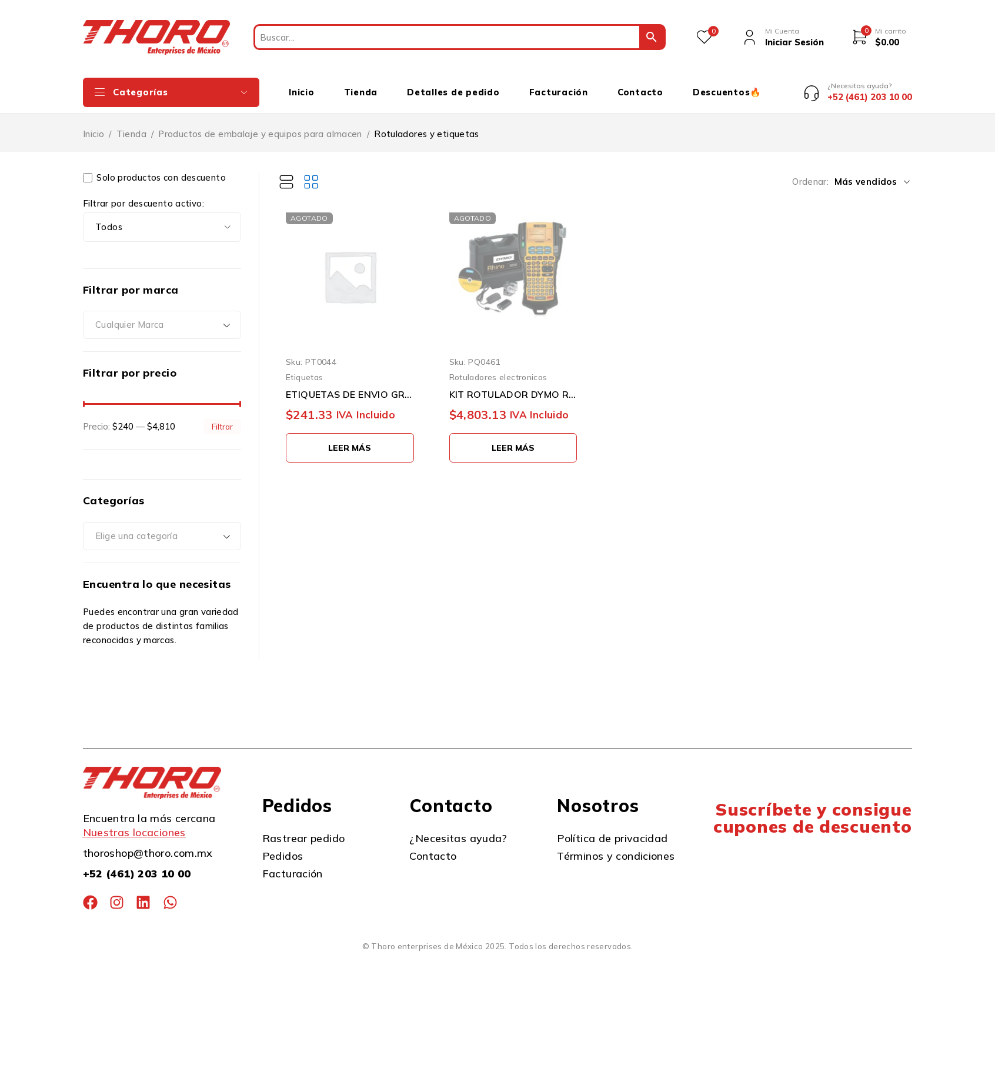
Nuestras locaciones (134, 824)
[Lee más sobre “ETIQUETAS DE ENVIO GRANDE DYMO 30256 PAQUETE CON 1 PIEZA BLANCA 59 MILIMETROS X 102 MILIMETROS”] (350, 439)
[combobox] (162, 316)
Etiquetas (304, 369)
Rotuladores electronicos (498, 369)
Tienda (131, 125)
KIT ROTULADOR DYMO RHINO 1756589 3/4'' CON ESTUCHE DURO (513, 385)
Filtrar (222, 418)
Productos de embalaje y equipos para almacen (260, 125)
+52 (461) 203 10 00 (137, 865)
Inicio (93, 125)
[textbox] (162, 316)
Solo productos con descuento (154, 169)
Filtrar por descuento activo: (143, 194)
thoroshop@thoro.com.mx (148, 845)
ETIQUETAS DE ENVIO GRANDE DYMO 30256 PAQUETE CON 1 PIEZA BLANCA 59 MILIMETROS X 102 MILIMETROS (350, 385)
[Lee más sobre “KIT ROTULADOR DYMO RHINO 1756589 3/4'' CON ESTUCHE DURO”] (513, 439)
